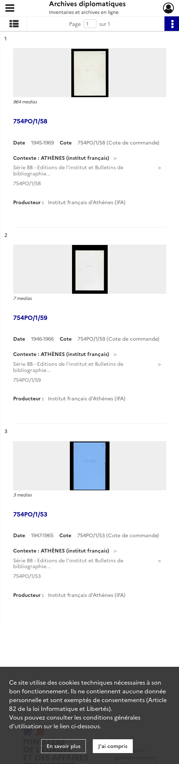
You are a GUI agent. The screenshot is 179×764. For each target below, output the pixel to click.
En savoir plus (63, 745)
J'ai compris (112, 745)
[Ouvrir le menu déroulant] (9, 8)
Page (75, 23)
